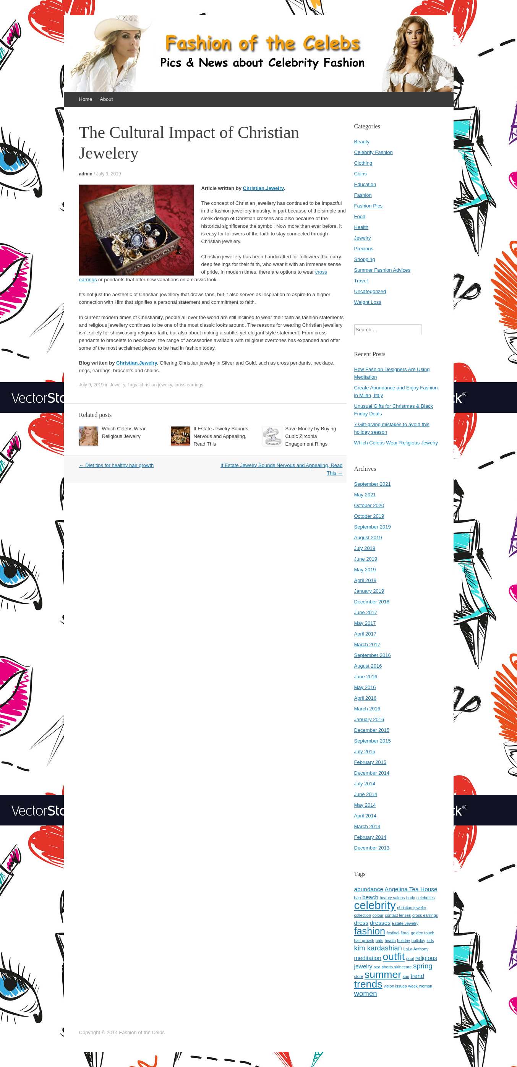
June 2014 (366, 794)
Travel (361, 281)
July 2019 (365, 548)
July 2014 (365, 783)
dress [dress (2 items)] (361, 922)
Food (360, 216)
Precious (364, 248)
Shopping (364, 259)
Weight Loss (367, 302)
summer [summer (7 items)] (383, 974)
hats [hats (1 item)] (379, 940)
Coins (360, 174)
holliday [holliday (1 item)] (418, 940)
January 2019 (369, 591)
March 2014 (367, 826)
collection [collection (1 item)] (362, 915)
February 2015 (370, 762)
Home (85, 99)
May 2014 (365, 805)
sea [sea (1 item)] (377, 967)
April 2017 (365, 634)
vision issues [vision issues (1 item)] (395, 986)
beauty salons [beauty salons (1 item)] (392, 897)
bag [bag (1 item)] (357, 897)
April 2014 (365, 816)
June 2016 (366, 676)
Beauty (362, 141)
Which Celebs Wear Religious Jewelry (396, 443)
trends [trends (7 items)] (368, 984)
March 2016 (367, 709)
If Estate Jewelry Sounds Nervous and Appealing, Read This (221, 436)
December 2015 (372, 730)
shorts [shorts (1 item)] (387, 967)
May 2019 (365, 569)
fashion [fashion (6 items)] (370, 931)
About (106, 99)
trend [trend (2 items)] (417, 976)
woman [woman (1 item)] (425, 986)
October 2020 (369, 505)
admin (85, 174)
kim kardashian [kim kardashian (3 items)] (378, 948)
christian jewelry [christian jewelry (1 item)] (411, 907)
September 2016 (372, 655)
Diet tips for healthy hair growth (116, 465)
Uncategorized (370, 291)
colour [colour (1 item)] (378, 915)
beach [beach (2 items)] (370, 897)
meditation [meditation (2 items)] (367, 958)
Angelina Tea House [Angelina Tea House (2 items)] (411, 889)
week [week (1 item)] (413, 986)
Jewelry (117, 385)
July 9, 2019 (108, 174)
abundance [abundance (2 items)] (368, 889)
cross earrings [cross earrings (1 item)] (425, 915)
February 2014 (370, 837)
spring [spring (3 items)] (423, 966)
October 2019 (369, 516)
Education (365, 184)
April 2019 (365, 580)
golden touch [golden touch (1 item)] (422, 933)
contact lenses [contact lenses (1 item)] (398, 915)
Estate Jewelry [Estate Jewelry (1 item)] (405, 923)
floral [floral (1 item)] (405, 933)
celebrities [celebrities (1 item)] (426, 897)
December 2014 (372, 773)
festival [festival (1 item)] (393, 933)
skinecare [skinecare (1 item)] (403, 967)
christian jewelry (156, 385)
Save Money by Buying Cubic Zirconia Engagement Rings (310, 436)
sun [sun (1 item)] (406, 976)
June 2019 (366, 559)
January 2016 (369, 719)
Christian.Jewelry (263, 188)
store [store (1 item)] (358, 976)
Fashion (363, 195)
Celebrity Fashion (373, 152)
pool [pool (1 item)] (410, 958)
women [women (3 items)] (365, 993)
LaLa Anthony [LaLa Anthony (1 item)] (416, 949)
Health (361, 227)
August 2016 (368, 666)
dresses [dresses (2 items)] (380, 922)
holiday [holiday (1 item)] (403, 940)
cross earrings (189, 385)
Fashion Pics (368, 206)
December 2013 (372, 848)
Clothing (363, 163)
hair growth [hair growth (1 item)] (364, 940)
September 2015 (372, 741)
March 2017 (367, 644)
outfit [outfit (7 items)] (393, 956)
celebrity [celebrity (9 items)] (375, 905)
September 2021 (372, 484)
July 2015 (365, 751)
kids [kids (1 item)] (430, 940)
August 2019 (368, 537)
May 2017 (365, 623)
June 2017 (366, 612)
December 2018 (372, 602)
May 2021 (365, 495)
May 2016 (365, 687)
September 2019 (372, 527)
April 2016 (365, 698)
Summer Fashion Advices (382, 270)
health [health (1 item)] (390, 940)
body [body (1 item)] (410, 897)
